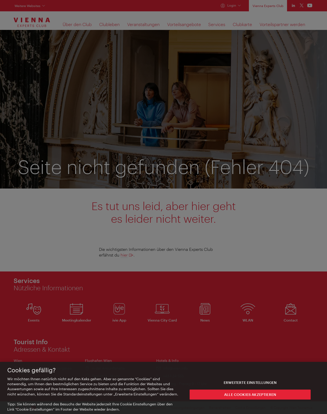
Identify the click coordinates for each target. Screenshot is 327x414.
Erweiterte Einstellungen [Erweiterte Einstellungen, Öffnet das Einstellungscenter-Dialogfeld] (250, 385)
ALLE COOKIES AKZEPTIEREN (250, 397)
